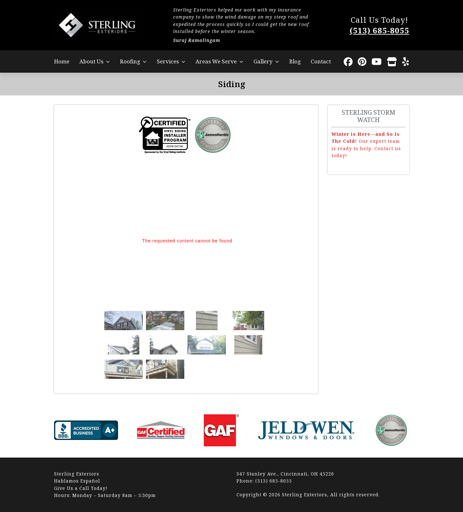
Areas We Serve (216, 61)
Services (168, 61)
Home (61, 61)
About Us (91, 61)
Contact (321, 61)
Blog (295, 61)
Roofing (130, 61)
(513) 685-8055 (379, 30)
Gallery (263, 61)
